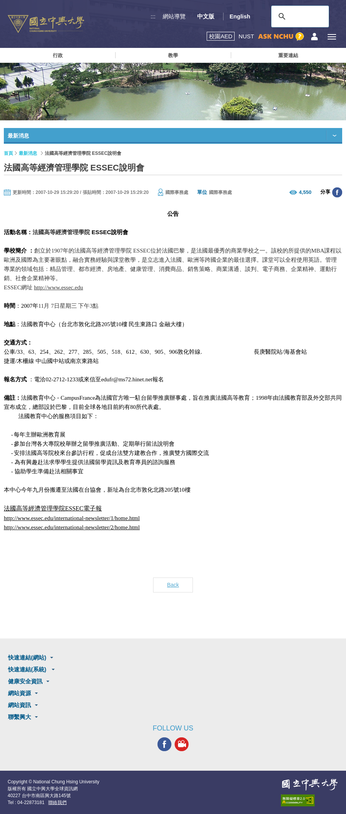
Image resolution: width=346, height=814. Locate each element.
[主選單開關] (331, 36)
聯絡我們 (57, 802)
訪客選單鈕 (314, 36)
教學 (173, 55)
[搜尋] (299, 16)
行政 (58, 55)
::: (153, 16)
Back (173, 585)
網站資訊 (19, 705)
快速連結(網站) (27, 657)
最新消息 (28, 153)
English (240, 16)
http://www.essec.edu (58, 287)
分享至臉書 (337, 192)
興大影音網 (182, 744)
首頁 (8, 153)
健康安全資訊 (25, 681)
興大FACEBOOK (164, 744)
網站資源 (19, 693)
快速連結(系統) (28, 669)
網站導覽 (174, 16)
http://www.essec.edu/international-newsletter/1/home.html (72, 518)
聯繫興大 (19, 717)
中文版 (205, 16)
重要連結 (288, 55)
